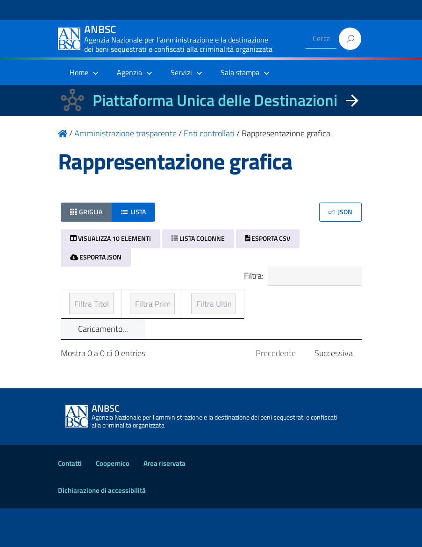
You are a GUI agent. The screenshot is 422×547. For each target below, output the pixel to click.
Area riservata (164, 502)
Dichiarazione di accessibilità (102, 529)
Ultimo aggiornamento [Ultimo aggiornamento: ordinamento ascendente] (294, 308)
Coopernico (112, 502)
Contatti (70, 502)
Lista (133, 212)
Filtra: (299, 277)
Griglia (86, 212)
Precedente (276, 392)
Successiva (334, 392)
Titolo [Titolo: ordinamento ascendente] (80, 315)
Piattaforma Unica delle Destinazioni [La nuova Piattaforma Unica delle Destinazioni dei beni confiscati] (215, 100)
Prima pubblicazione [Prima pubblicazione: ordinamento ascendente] (200, 315)
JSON (340, 212)
